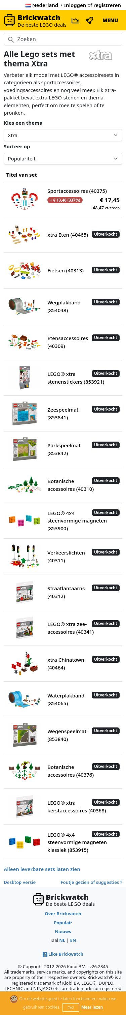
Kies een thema (23, 122)
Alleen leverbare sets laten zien (42, 869)
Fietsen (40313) (65, 270)
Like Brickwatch (63, 954)
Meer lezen (92, 1007)
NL (62, 940)
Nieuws (63, 931)
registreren (107, 5)
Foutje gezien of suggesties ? (91, 882)
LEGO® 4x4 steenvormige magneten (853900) (77, 521)
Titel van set (21, 174)
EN (73, 940)
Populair (63, 923)
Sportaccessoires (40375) (77, 190)
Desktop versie (20, 882)
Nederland (42, 5)
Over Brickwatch (63, 913)
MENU (110, 20)
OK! (71, 1008)
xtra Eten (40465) (67, 234)
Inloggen (75, 5)
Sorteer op (17, 146)
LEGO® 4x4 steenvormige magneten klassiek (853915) (77, 842)
